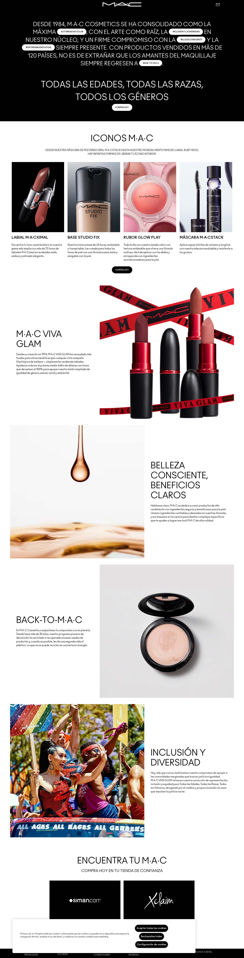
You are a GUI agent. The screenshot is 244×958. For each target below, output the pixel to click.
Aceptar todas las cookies (151, 928)
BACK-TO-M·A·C (151, 63)
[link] (122, 107)
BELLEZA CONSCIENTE (191, 40)
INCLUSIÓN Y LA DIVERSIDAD (186, 32)
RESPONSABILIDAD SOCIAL (39, 47)
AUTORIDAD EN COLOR (72, 32)
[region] (103, 936)
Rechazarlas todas (151, 936)
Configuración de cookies (151, 944)
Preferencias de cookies (67, 953)
